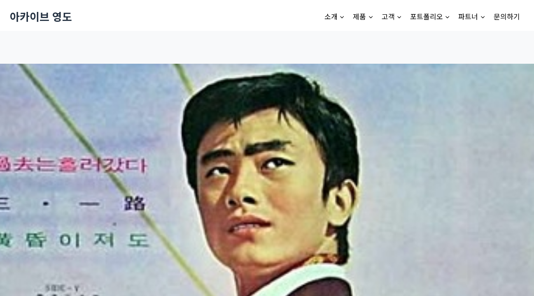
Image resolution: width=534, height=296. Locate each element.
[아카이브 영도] (41, 16)
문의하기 (507, 16)
